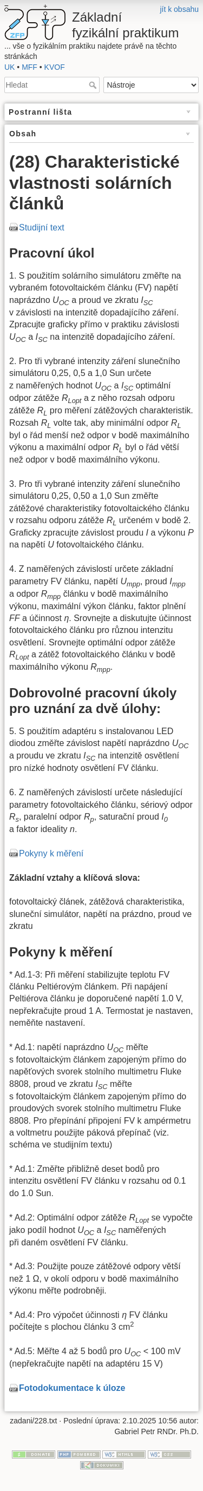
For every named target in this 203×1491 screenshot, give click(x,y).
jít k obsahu (179, 9)
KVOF (54, 67)
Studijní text (41, 227)
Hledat (94, 85)
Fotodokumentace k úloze (72, 1388)
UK (9, 67)
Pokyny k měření (51, 853)
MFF (29, 67)
